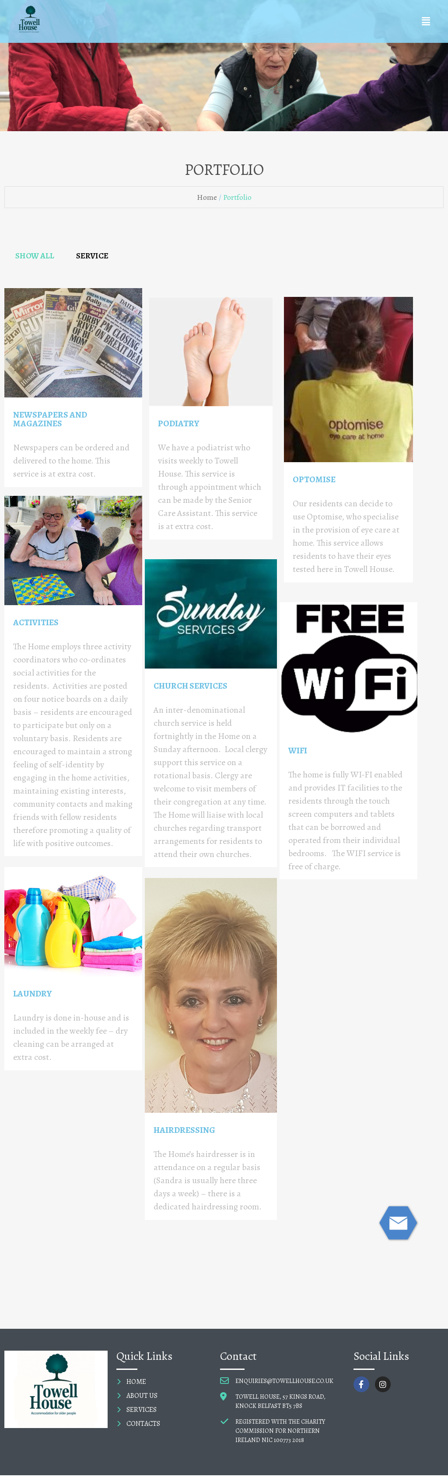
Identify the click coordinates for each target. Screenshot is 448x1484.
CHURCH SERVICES (191, 686)
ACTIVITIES (36, 622)
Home (207, 197)
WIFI (297, 750)
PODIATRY (178, 423)
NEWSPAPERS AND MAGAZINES (50, 419)
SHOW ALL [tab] (34, 255)
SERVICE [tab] (92, 255)
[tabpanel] (224, 770)
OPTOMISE (314, 479)
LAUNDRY (32, 994)
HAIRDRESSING (184, 1130)
